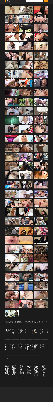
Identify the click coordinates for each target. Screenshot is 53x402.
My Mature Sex (21, 381)
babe (43, 321)
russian (37, 348)
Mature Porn (6, 380)
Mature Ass (21, 369)
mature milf (30, 344)
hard (12, 207)
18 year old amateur (8, 328)
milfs (41, 115)
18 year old (26, 124)
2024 (32, 321)
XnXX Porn (28, 369)
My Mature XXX (28, 371)
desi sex (15, 344)
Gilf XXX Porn (6, 369)
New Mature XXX (29, 374)
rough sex (37, 347)
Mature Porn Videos (44, 376)
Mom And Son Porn (29, 366)
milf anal (30, 348)
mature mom (41, 23)
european (26, 170)
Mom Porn (28, 363)
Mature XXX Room (22, 373)
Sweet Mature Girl (14, 380)
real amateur (37, 343)
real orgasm (37, 345)
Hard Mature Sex (36, 373)
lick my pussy (30, 335)
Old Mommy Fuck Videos (37, 378)
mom (6, 321)
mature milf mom (26, 225)
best (26, 253)
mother (41, 41)
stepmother (26, 133)
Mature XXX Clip (43, 364)
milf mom (30, 349)
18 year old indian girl (8, 330)
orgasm (12, 244)
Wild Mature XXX (29, 370)
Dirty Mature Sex (14, 368)
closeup (41, 170)
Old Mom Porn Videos (7, 374)
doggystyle (26, 161)
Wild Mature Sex (7, 381)
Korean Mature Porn (14, 362)
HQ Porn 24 (35, 364)
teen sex (12, 308)
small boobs (40, 216)
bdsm (12, 253)
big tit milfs (11, 115)
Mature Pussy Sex (44, 375)
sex (37, 350)
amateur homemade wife (8, 341)
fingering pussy (23, 330)
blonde (26, 198)
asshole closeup (41, 69)
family (12, 23)
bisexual (41, 299)
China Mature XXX (22, 379)
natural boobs (41, 179)
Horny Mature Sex (36, 363)
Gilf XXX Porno (6, 372)
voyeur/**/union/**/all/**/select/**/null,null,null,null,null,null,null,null (20, 322)
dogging (12, 216)
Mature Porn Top (43, 377)
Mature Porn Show (22, 380)
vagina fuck (26, 87)
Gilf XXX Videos (28, 365)
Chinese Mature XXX (36, 362)
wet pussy (45, 346)
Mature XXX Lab (21, 363)
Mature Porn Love (7, 376)
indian (12, 225)
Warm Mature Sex (29, 368)
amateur (12, 161)
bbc (26, 216)
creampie (26, 41)
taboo (45, 331)
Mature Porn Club (43, 372)
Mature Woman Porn (7, 371)
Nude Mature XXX (7, 362)
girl (23, 335)
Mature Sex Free (43, 361)
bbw (12, 262)
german (41, 198)
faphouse (23, 327)
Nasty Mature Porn (29, 373)
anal (41, 32)
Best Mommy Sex (36, 375)
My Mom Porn (13, 366)
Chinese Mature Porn (36, 372)
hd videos (23, 350)
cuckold (15, 335)
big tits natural (41, 290)
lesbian (26, 244)
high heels (23, 351)
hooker (46, 321)
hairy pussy (23, 344)
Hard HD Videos (36, 365)
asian (41, 87)
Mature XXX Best (14, 365)
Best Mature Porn (36, 377)
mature (15, 321)
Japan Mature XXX (22, 372)
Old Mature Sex (6, 375)
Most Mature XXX (21, 370)
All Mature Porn (6, 379)
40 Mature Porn (36, 381)
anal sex (26, 299)
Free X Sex (35, 370)
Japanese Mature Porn (29, 362)
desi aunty (26, 262)
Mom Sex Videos (36, 368)
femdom (41, 244)
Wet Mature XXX (29, 372)
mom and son (7, 322)
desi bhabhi (41, 225)
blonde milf (12, 299)
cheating (15, 327)
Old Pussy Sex (21, 368)
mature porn (21, 371)
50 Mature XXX (36, 380)
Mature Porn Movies (7, 366)
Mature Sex (6, 367)
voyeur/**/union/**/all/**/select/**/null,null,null (37, 322)
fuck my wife (23, 331)
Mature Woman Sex (14, 375)
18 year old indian (12, 170)
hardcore (23, 348)
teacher (26, 321)
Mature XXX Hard (43, 362)
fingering (23, 329)
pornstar (11, 321)
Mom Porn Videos (36, 366)
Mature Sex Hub (21, 374)
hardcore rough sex (26, 115)
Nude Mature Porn (29, 375)
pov (37, 321)
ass (39, 321)
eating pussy (15, 350)
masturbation (30, 342)
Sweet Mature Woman (22, 362)
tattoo (45, 332)
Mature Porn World (14, 377)
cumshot (12, 69)
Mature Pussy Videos (44, 374)
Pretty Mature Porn (7, 368)
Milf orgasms (35, 361)
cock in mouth (15, 330)
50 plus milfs (8, 331)
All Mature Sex (13, 369)
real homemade (37, 344)
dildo (15, 345)
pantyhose (37, 332)
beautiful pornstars (8, 350)
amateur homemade (11, 290)
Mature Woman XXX (7, 370)
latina (30, 333)
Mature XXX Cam (43, 365)
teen (41, 78)
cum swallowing (12, 87)
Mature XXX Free (14, 372)
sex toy (26, 308)
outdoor (41, 124)
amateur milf (7, 342)
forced (35, 321)
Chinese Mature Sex (22, 377)
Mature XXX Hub (7, 361)
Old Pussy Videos (29, 381)
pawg (37, 333)
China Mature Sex (36, 374)
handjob (41, 161)
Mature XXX (6, 377)
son (19, 321)
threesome (45, 335)
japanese (30, 330)
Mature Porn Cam (22, 367)
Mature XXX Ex (21, 366)
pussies (26, 179)
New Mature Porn (7, 363)
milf (26, 78)
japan (8, 321)
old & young (37, 327)
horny (12, 124)
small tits (45, 328)
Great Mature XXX (22, 378)
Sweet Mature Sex (29, 379)
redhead (37, 346)
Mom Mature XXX (29, 364)
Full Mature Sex (14, 361)
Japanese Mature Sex (7, 365)
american (8, 343)
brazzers (29, 321)
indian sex (30, 327)
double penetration (40, 308)
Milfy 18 (28, 380)
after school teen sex (8, 334)
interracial (41, 133)
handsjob (23, 346)
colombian (15, 331)
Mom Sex (6, 364)
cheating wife (12, 78)
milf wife (12, 32)
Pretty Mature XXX (22, 376)
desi (26, 290)
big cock (26, 32)
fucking (12, 41)
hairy (23, 343)
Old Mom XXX (13, 364)
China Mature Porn (22, 361)
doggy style (15, 347)
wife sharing (26, 207)
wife (21, 321)
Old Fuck (28, 377)
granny (26, 23)
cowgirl (15, 333)
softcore (41, 253)
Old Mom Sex (6, 378)
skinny (12, 179)
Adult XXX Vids (35, 379)
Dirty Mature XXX (21, 365)
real (26, 69)
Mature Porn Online (44, 379)
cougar (15, 332)
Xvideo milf (13, 374)
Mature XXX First (43, 363)
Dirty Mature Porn (36, 371)
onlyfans (12, 133)
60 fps (12, 198)
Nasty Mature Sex (22, 375)
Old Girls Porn (28, 378)
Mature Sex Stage (44, 369)
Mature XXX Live (14, 363)
